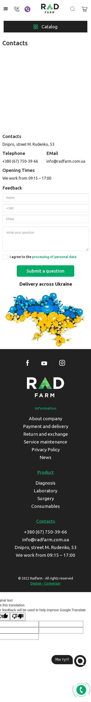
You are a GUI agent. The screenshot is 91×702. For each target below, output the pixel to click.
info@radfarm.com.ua (65, 161)
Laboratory (45, 490)
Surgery (45, 498)
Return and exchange (45, 434)
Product (45, 472)
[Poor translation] (17, 616)
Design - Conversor (45, 583)
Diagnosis (45, 483)
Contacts (45, 521)
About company (45, 418)
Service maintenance (45, 441)
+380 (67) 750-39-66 (20, 161)
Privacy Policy (46, 449)
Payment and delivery (45, 426)
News (45, 457)
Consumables (45, 506)
